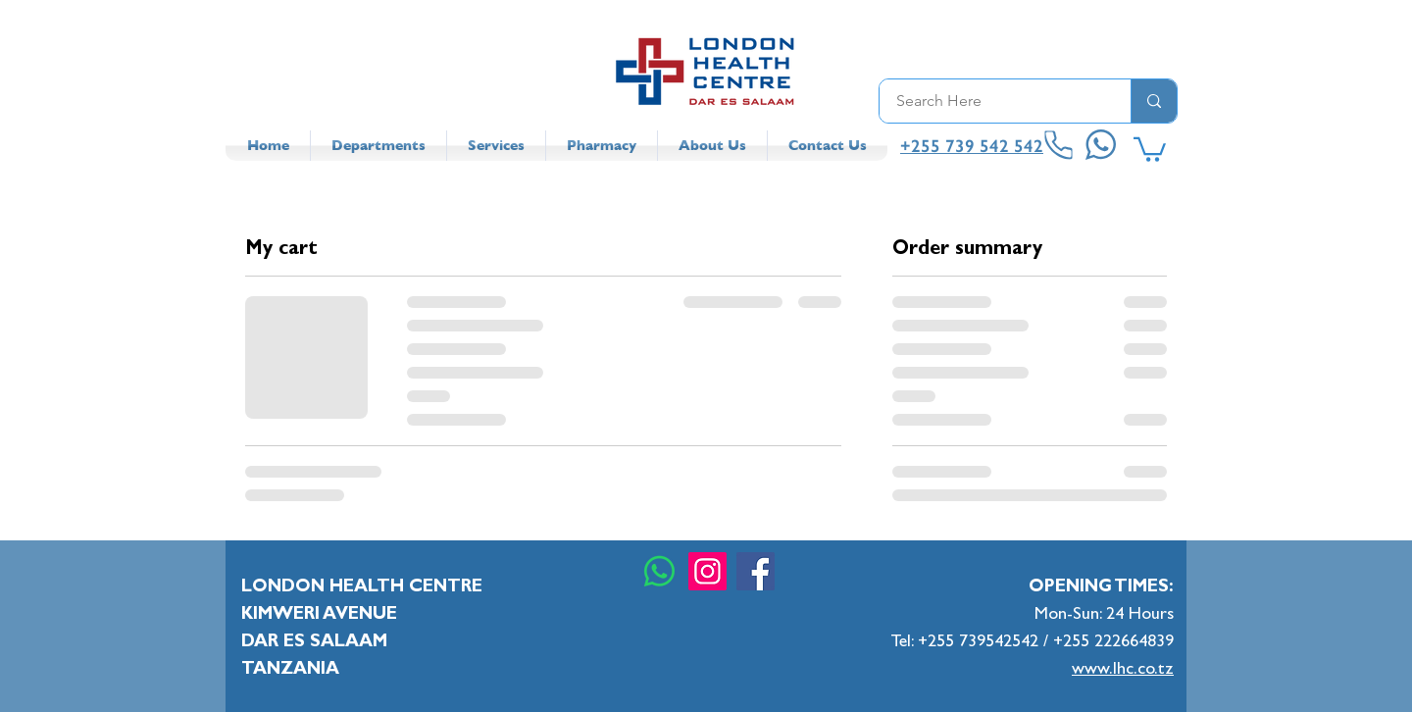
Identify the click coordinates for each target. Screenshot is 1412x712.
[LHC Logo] (705, 71)
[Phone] (1059, 145)
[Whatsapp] (659, 571)
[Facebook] (755, 571)
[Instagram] (707, 571)
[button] (1150, 148)
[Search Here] (992, 101)
